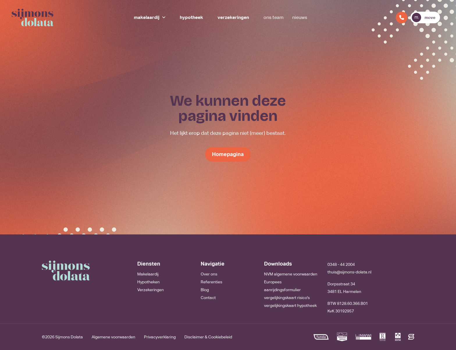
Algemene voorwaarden (113, 337)
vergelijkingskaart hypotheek (290, 305)
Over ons (209, 274)
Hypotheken (148, 282)
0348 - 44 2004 (341, 264)
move (423, 17)
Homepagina (228, 154)
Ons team (273, 17)
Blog (205, 289)
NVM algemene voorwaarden (290, 274)
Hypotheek (191, 17)
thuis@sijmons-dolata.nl (349, 272)
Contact (208, 297)
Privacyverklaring (160, 337)
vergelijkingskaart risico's (287, 297)
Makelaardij (146, 17)
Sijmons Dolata (69, 337)
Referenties (211, 282)
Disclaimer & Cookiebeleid (208, 337)
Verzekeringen (233, 17)
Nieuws (299, 17)
